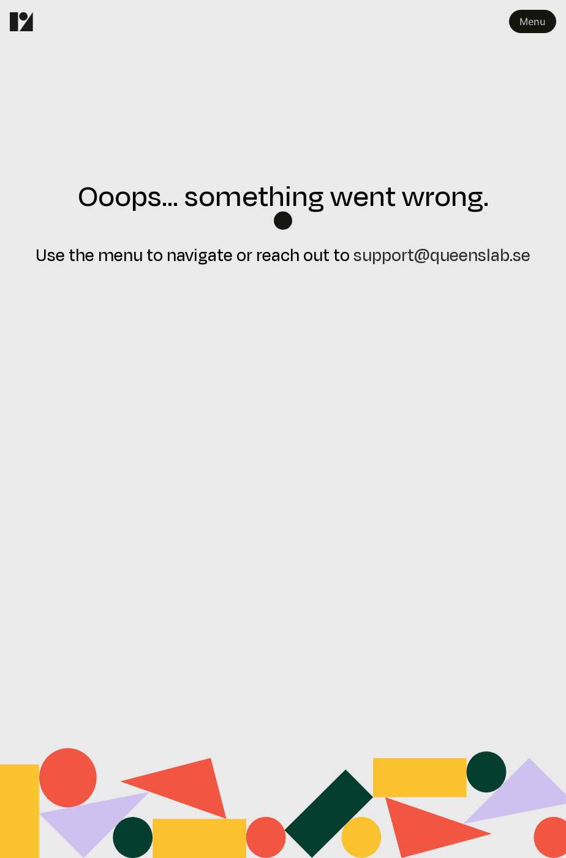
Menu (532, 21)
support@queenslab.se (441, 254)
